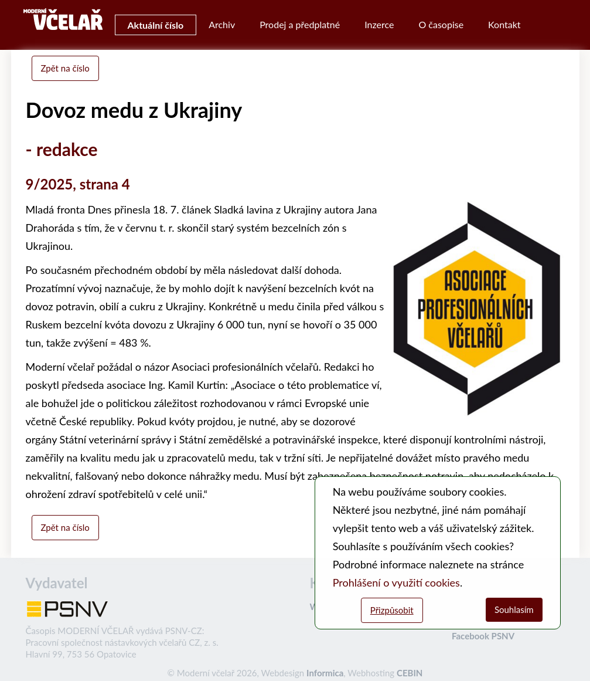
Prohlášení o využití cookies (396, 582)
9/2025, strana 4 (78, 183)
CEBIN (409, 673)
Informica (324, 673)
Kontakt (504, 24)
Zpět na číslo (65, 68)
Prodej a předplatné (300, 24)
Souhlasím (514, 609)
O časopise (440, 24)
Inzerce (379, 24)
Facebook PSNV (483, 636)
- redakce (62, 149)
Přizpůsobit (392, 610)
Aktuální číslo (156, 25)
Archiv (222, 24)
